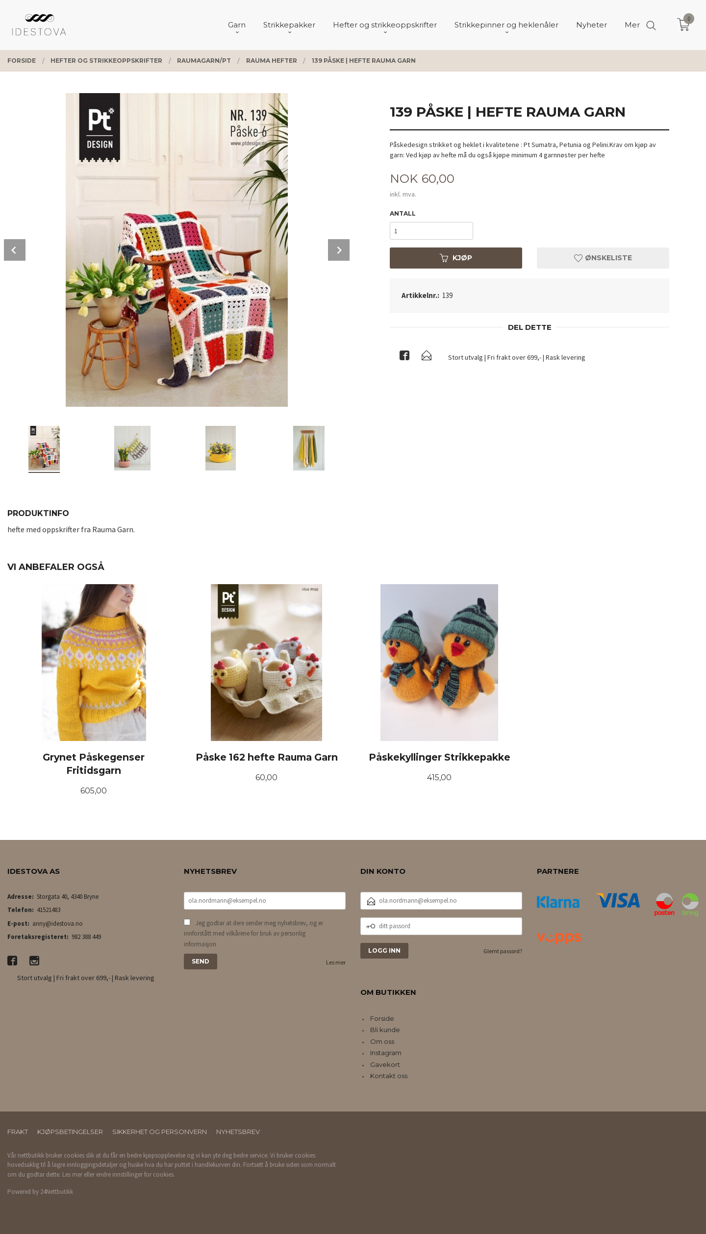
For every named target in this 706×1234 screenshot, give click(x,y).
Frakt (17, 1131)
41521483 (48, 910)
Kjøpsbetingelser (70, 1131)
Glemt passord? (502, 951)
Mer (632, 24)
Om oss (382, 1041)
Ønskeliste (603, 257)
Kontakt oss (388, 1076)
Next (339, 250)
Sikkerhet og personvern (159, 1131)
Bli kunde (385, 1030)
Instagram (386, 1053)
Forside (382, 1018)
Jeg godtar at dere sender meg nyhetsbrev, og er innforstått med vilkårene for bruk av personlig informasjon (253, 933)
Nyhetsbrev (238, 1131)
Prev (14, 250)
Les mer (336, 962)
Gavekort (385, 1064)
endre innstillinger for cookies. (135, 1174)
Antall (403, 213)
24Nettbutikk (56, 1191)
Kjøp (456, 257)
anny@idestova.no (57, 923)
